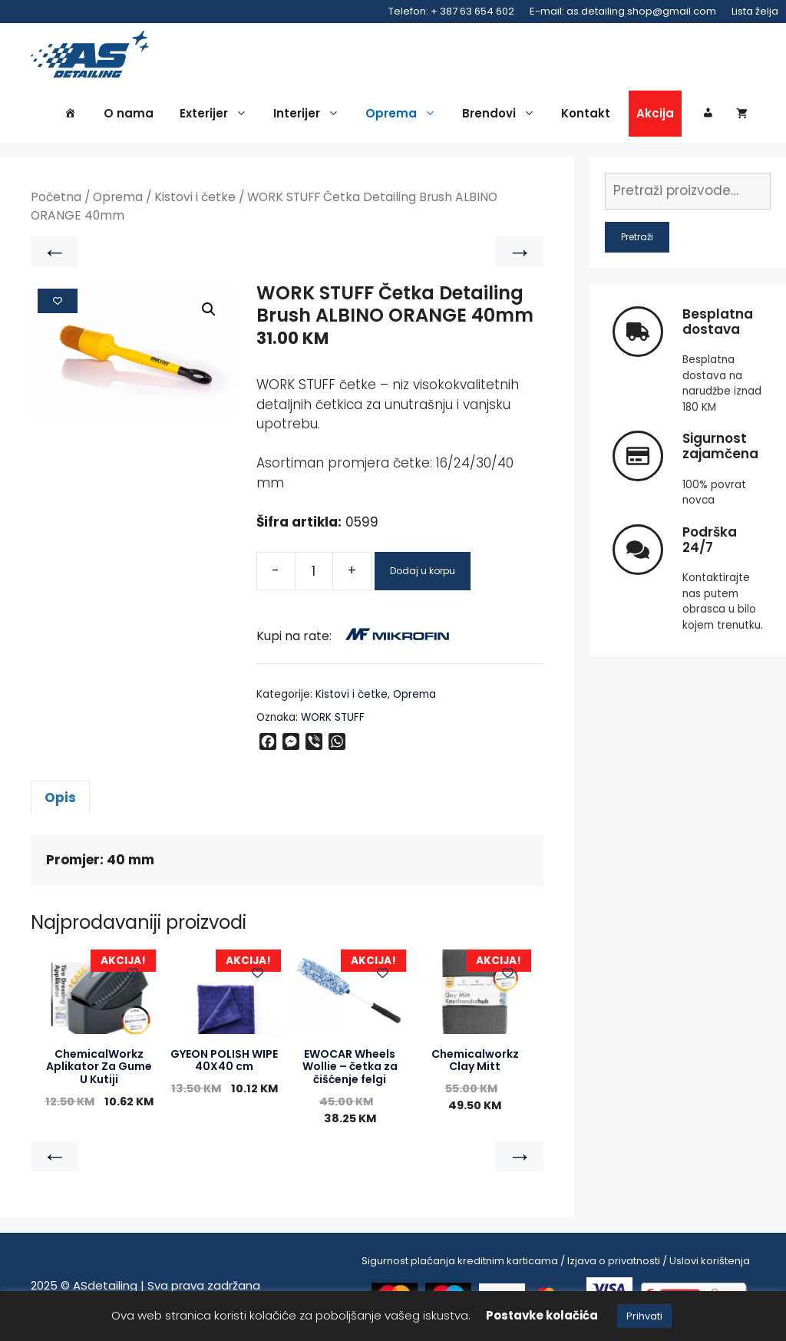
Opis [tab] (60, 800)
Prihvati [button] (644, 1316)
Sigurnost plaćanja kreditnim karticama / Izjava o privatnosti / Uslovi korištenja (556, 1263)
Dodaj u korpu (422, 573)
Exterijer (217, 117)
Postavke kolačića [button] (542, 1315)
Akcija (655, 116)
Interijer (310, 117)
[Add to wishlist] (58, 304)
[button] (209, 311)
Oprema (404, 117)
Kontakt (585, 116)
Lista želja (755, 11)
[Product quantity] (314, 573)
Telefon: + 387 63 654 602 (451, 11)
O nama (129, 116)
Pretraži (637, 239)
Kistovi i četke (195, 200)
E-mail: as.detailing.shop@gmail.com (623, 11)
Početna (56, 200)
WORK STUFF (333, 719)
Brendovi (502, 117)
